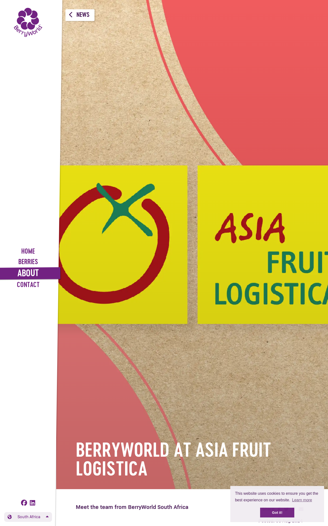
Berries (28, 262)
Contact (28, 285)
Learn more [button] (302, 500)
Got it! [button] (277, 513)
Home (28, 251)
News (79, 15)
